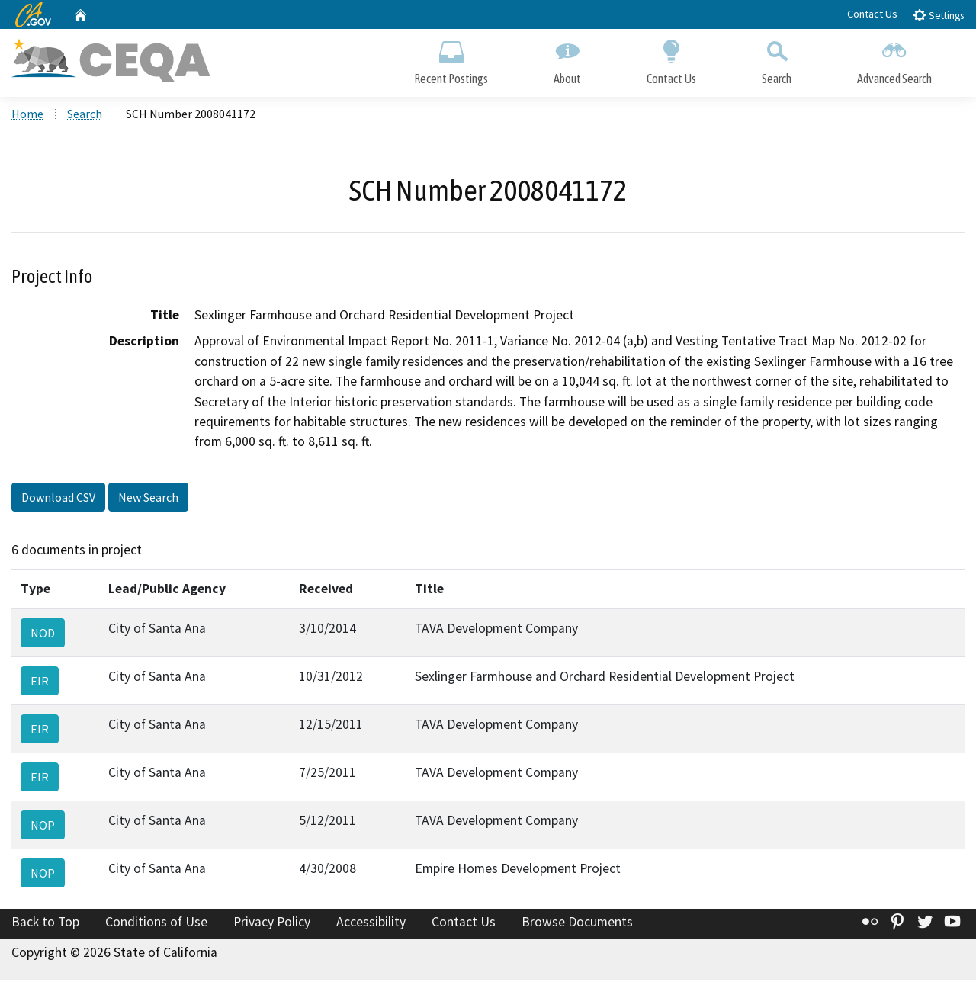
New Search (148, 497)
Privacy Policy (271, 923)
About (567, 59)
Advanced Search (894, 59)
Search (776, 59)
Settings (938, 15)
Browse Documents (577, 923)
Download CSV (58, 497)
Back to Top (45, 923)
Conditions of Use (156, 923)
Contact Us (872, 14)
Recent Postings (451, 59)
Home (27, 115)
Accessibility (371, 923)
